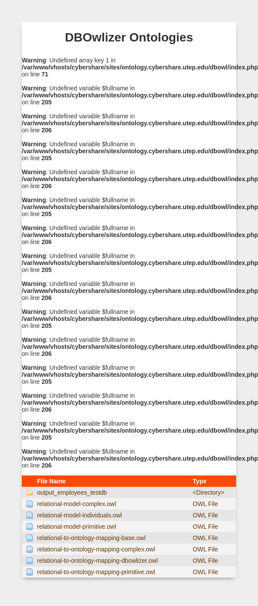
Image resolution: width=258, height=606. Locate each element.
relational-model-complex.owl (76, 503)
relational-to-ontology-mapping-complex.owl (96, 549)
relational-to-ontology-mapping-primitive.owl (96, 571)
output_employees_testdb (72, 492)
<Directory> (208, 492)
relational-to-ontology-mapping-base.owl (91, 537)
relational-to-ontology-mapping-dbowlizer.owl (97, 560)
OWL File (205, 503)
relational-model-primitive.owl (76, 526)
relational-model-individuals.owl (79, 515)
